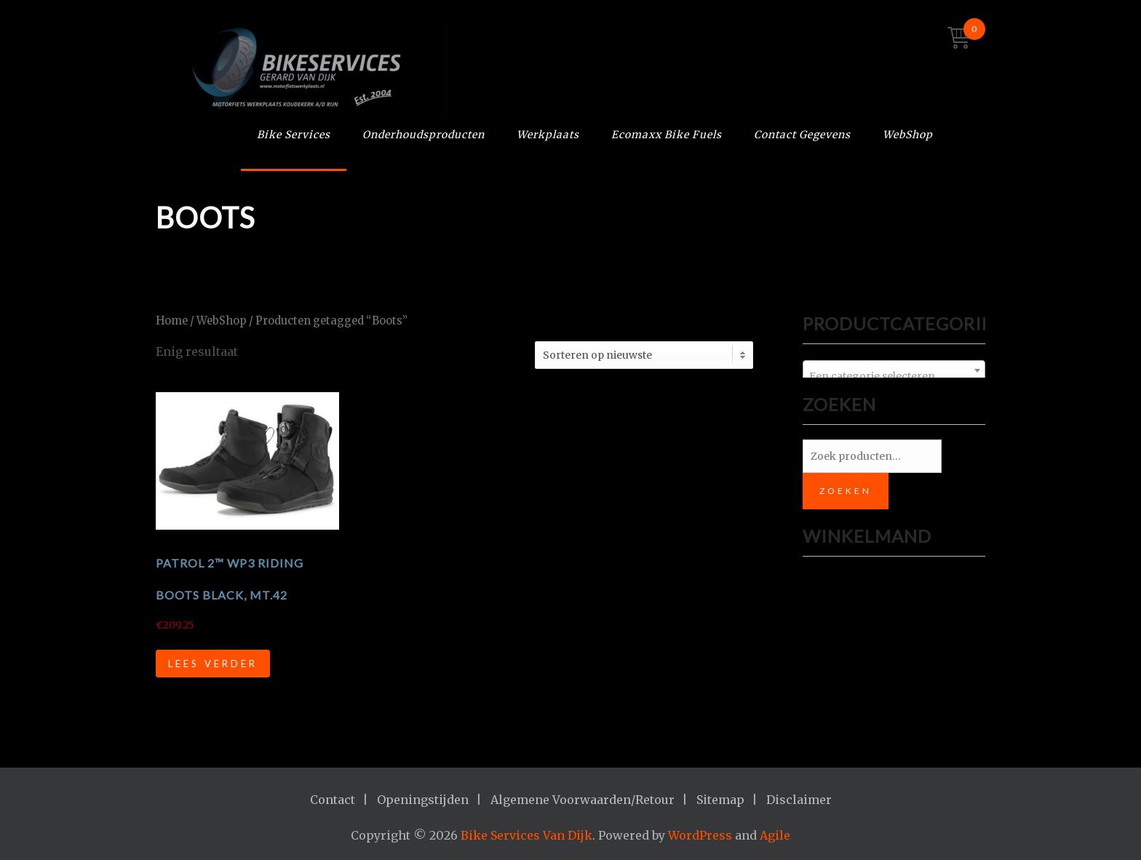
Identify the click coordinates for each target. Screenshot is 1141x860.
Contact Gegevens (802, 134)
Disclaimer (799, 799)
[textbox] (894, 376)
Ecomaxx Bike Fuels (666, 134)
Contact (332, 799)
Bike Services (293, 134)
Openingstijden (423, 799)
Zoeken (845, 490)
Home (172, 320)
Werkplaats (548, 134)
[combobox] (894, 370)
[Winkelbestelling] (644, 355)
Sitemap (720, 799)
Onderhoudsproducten (423, 134)
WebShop (908, 134)
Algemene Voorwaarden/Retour (582, 799)
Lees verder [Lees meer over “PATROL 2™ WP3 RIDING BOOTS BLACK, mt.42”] (213, 663)
